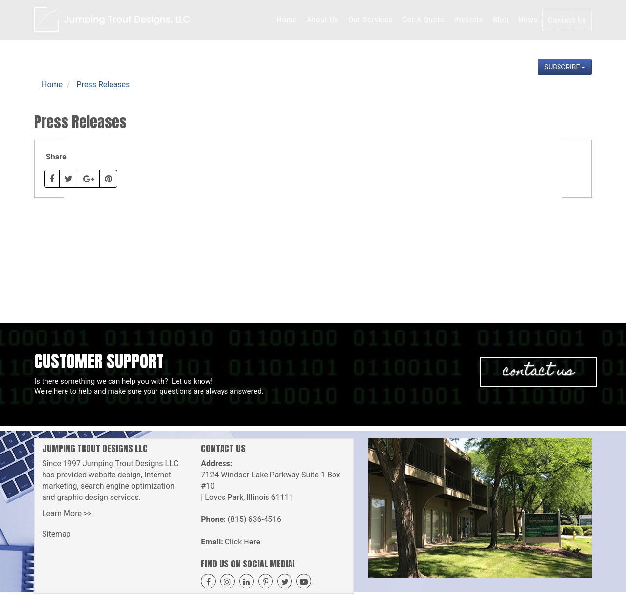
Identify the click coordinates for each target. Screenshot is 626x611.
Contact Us (567, 20)
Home (287, 19)
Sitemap (56, 534)
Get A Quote (423, 19)
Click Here (242, 541)
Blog (501, 19)
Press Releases (103, 84)
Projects (468, 19)
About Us (322, 19)
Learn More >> (67, 513)
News (527, 19)
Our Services (370, 19)
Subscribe (564, 67)
